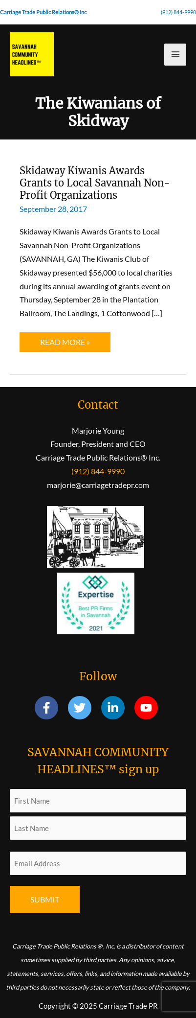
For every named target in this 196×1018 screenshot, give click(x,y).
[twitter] (84, 707)
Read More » (71, 344)
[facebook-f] (50, 707)
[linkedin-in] (117, 707)
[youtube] (147, 707)
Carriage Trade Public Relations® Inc (43, 12)
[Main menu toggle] (175, 55)
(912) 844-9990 (178, 12)
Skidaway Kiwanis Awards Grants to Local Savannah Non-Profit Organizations (95, 182)
